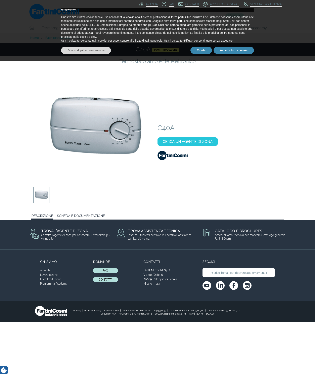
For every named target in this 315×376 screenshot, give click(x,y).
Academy (259, 28)
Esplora (235, 15)
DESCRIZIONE (42, 216)
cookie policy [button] (180, 347)
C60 (219, 229)
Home (34, 38)
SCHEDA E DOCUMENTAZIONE (81, 216)
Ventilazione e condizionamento (132, 28)
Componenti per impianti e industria (198, 28)
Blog (240, 28)
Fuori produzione (57, 38)
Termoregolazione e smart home (70, 28)
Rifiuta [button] (201, 365)
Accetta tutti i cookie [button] (234, 365)
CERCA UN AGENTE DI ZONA (188, 141)
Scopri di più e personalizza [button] (86, 365)
